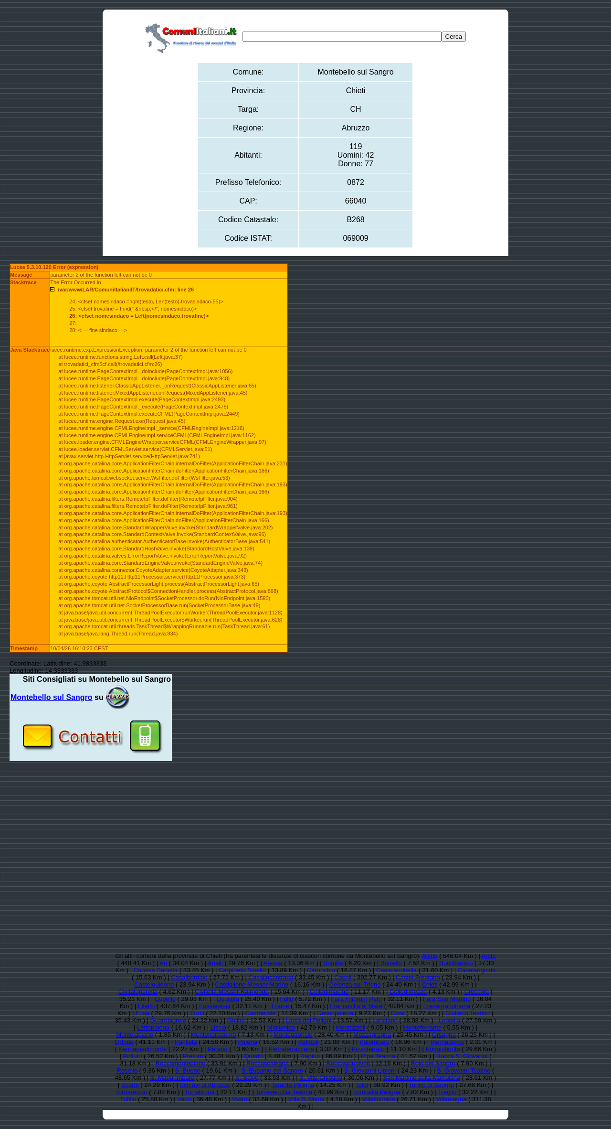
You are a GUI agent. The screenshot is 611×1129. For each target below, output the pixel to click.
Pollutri (132, 1056)
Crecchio (476, 991)
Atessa (273, 963)
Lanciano (385, 1020)
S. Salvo (246, 1077)
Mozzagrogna (372, 1034)
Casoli (342, 977)
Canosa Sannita (156, 970)
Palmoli (308, 1041)
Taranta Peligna (292, 1084)
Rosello (127, 1070)
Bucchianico (456, 963)
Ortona (124, 1041)
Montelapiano (134, 1034)
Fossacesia (215, 1006)
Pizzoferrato (367, 1049)
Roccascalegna (267, 1063)
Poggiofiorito (443, 1049)
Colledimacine (329, 991)
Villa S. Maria (306, 1099)
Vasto (239, 1099)
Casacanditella (396, 970)
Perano (218, 1049)
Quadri (253, 1056)
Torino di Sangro (431, 1084)
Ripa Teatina (378, 1056)
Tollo (361, 1084)
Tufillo (128, 1099)
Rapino (310, 1056)
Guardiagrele (168, 1020)
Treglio (447, 1092)
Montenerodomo (213, 1034)
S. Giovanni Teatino (464, 1070)
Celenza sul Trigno (355, 984)
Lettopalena (153, 1027)
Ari (163, 963)
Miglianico (281, 1027)
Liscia (218, 1027)
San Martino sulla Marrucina (421, 1077)
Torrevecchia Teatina (283, 1092)
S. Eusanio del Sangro (272, 1070)
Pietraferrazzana (291, 1049)
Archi (489, 955)
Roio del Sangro (433, 1063)
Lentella (450, 1020)
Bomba (333, 963)
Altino (430, 955)
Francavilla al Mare (356, 1006)
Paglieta (186, 1041)
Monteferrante (422, 1027)
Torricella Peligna (376, 1092)
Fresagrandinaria (446, 1006)
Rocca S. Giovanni (462, 1056)
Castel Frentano (418, 977)
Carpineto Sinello (242, 970)
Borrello (391, 963)
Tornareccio (131, 1092)
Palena (247, 1041)
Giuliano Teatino (467, 1013)
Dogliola (228, 998)
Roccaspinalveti (348, 1063)
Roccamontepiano (181, 1063)
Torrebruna (200, 1092)
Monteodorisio (293, 1034)
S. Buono (187, 1070)
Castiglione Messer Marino (251, 984)
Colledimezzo (408, 991)
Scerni (130, 1084)
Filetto (146, 1006)
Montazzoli (350, 1027)
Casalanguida (477, 970)
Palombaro (374, 1041)
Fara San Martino (447, 998)
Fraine (280, 1006)
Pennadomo (447, 1041)
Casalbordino (189, 977)
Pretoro (193, 1056)
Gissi (397, 1013)
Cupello (165, 998)
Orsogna (444, 1034)
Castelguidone (154, 984)
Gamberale (260, 1013)
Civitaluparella (138, 991)
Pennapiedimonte (142, 1049)
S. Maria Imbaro (172, 1077)
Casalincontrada (271, 977)
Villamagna (451, 1099)
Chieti (429, 984)
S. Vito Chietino (320, 1077)
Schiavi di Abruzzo (204, 1084)
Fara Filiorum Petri (356, 998)
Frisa (142, 1013)
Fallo (286, 998)
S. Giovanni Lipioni (370, 1070)
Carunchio (321, 970)
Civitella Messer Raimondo (232, 991)
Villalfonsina (378, 1099)
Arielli (215, 963)
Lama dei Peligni (308, 1020)
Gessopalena (334, 1013)
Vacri (184, 1099)
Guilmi (236, 1020)
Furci (197, 1013)
